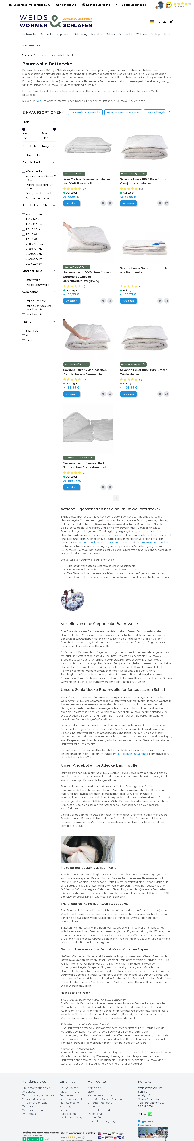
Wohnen (141, 34)
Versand (27, 1099)
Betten (110, 34)
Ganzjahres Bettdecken (114, 542)
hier (38, 101)
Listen (92, 1091)
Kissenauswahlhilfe (72, 1099)
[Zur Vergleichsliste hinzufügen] (110, 203)
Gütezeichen (68, 1113)
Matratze (96, 34)
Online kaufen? (69, 1088)
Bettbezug (81, 34)
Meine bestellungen (101, 1095)
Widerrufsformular (34, 1110)
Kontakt (144, 1081)
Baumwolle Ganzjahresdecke (123, 112)
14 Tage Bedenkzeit (34, 1102)
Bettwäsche (29, 34)
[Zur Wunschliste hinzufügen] (103, 203)
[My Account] (164, 21)
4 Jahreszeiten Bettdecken (152, 542)
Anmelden (94, 1088)
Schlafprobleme (161, 34)
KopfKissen (63, 34)
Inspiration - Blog (71, 1117)
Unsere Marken (112, 1099)
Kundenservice (31, 45)
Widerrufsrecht (32, 1106)
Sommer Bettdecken (86, 542)
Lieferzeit (42, 1099)
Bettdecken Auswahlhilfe (132, 753)
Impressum (29, 1113)
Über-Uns (94, 1099)
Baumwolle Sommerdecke (85, 112)
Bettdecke (46, 34)
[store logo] (80, 21)
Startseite (27, 55)
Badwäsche (125, 34)
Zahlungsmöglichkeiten (38, 1095)
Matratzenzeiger (70, 1102)
